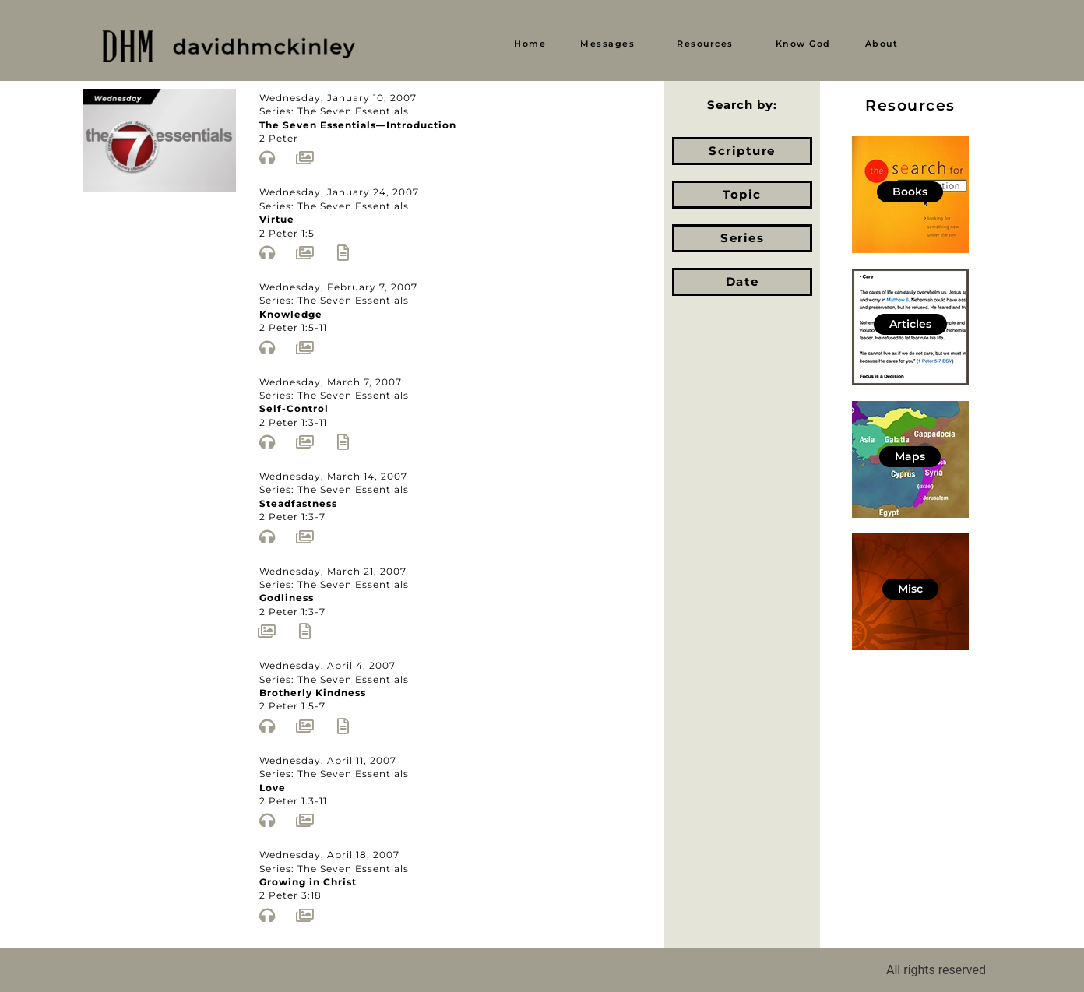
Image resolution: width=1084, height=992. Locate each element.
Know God (803, 43)
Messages (607, 43)
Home (530, 43)
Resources (705, 43)
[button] (611, 44)
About (882, 43)
